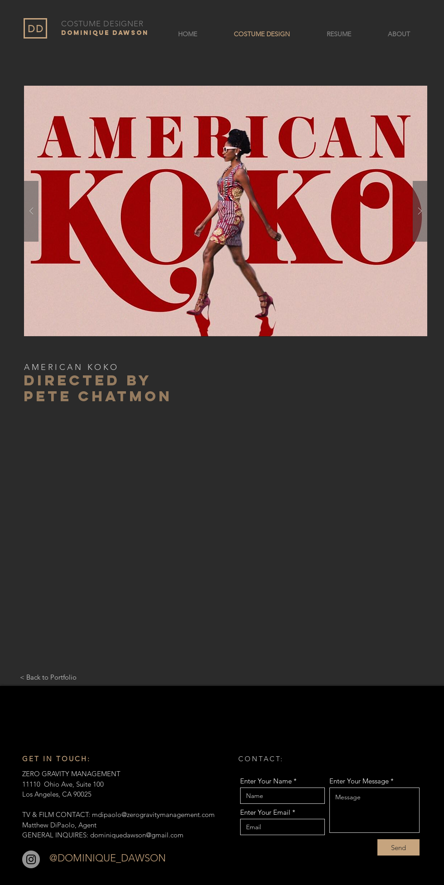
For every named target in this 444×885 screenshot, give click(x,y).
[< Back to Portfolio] (48, 677)
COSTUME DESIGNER (102, 23)
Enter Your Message (359, 781)
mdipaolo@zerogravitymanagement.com (153, 814)
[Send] (398, 847)
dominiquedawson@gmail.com (136, 835)
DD (36, 28)
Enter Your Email (265, 812)
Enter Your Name (266, 781)
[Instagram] (31, 859)
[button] (225, 211)
